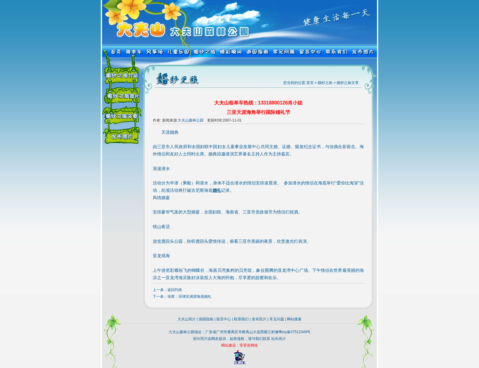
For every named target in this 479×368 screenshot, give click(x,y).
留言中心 (223, 319)
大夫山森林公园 (190, 120)
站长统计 (278, 339)
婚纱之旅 (325, 83)
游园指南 (206, 319)
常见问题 (276, 319)
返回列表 (174, 290)
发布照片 (259, 319)
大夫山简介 (186, 319)
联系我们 (241, 319)
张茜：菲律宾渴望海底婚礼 (189, 296)
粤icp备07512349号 (295, 332)
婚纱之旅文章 (348, 83)
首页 (310, 83)
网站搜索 (294, 319)
